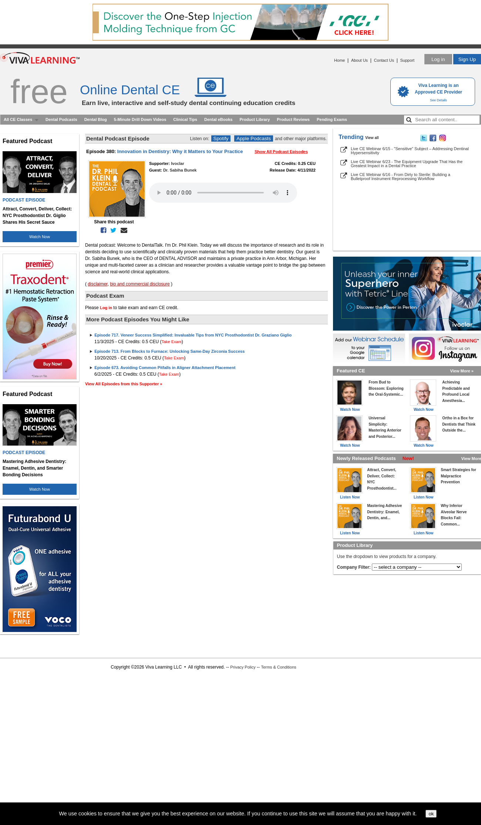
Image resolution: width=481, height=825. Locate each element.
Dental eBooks (218, 119)
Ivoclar (177, 163)
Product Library (254, 119)
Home (339, 60)
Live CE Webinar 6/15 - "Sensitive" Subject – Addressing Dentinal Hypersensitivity (410, 150)
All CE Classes (18, 119)
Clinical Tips (185, 119)
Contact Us (384, 60)
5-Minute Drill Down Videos (140, 119)
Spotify (221, 138)
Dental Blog (95, 119)
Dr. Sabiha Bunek (179, 170)
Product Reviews (293, 119)
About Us (359, 60)
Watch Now (39, 236)
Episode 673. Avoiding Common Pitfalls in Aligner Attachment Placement (164, 367)
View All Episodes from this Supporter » (123, 384)
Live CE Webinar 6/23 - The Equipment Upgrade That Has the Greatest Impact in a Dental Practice (406, 163)
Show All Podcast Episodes (281, 151)
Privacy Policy (242, 667)
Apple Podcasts (253, 138)
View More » (462, 371)
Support (407, 60)
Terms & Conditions (278, 667)
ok (431, 813)
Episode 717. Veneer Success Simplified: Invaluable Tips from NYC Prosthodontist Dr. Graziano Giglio (193, 335)
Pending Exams (332, 119)
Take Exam (171, 341)
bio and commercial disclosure (139, 284)
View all (372, 138)
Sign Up (467, 59)
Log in (438, 59)
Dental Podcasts (61, 119)
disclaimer (97, 284)
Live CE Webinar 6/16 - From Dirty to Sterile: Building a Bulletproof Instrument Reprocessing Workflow (400, 176)
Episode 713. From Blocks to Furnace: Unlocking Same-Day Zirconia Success (169, 351)
